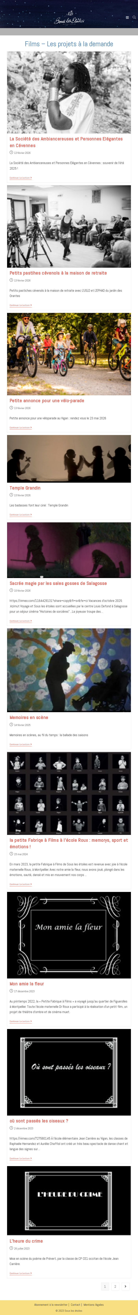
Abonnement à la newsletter (51, 1305)
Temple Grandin (25, 488)
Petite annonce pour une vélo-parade (47, 400)
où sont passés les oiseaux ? (39, 1121)
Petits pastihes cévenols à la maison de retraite (58, 273)
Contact (75, 1305)
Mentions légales (94, 1305)
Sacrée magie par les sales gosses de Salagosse (58, 583)
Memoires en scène (29, 717)
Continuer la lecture (21, 177)
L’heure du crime (26, 1241)
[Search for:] (133, 18)
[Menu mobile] (128, 18)
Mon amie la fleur (27, 984)
